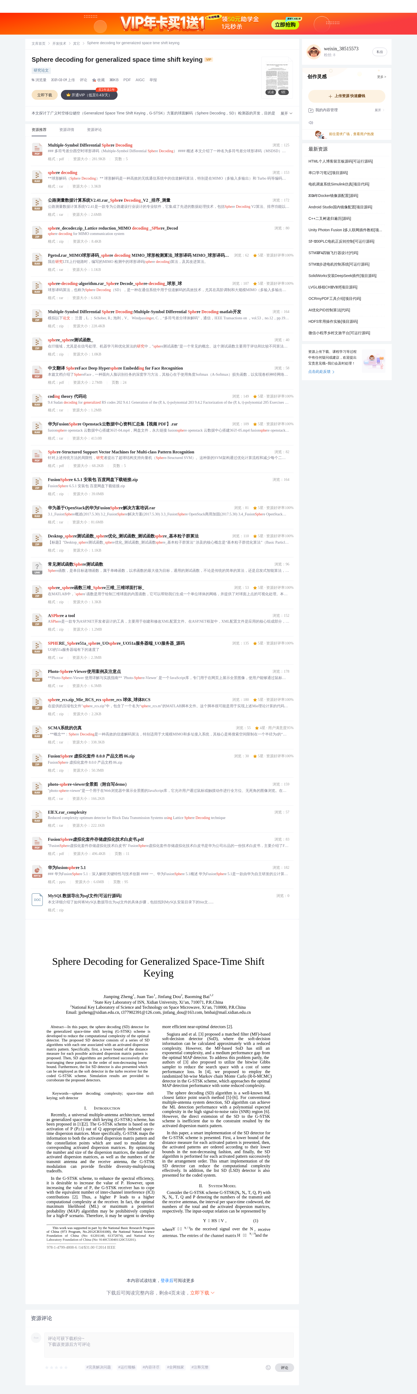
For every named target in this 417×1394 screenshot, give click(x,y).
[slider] (56, 1367)
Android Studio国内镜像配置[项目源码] (340, 207)
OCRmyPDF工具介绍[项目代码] (334, 299)
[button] (287, 113)
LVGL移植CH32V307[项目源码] (332, 287)
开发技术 (59, 44)
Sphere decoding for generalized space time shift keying (122, 60)
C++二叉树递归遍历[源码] (329, 219)
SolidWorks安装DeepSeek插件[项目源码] (342, 276)
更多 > (381, 77)
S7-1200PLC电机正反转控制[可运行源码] (341, 242)
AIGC (140, 80)
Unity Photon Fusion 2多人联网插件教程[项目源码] (346, 230)
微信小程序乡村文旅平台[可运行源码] (339, 333)
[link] (38, 44)
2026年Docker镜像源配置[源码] (333, 196)
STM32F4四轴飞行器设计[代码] (333, 253)
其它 (76, 44)
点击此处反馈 (321, 372)
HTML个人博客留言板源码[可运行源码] (340, 162)
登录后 (167, 1280)
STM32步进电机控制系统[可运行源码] (338, 265)
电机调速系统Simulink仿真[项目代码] (338, 185)
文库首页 (38, 44)
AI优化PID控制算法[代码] (329, 310)
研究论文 (41, 71)
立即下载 (202, 1292)
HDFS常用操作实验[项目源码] (333, 322)
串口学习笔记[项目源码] (328, 173)
